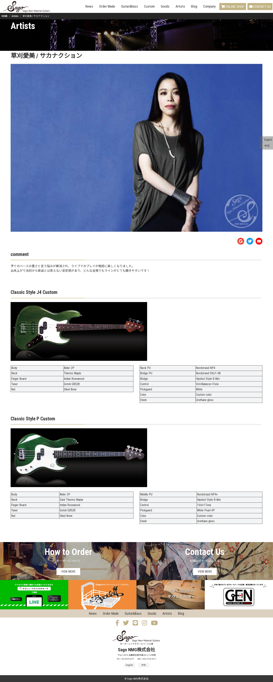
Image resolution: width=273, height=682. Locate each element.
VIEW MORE (68, 571)
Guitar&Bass (129, 6)
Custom (149, 6)
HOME (5, 16)
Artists (180, 6)
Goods (165, 6)
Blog (194, 6)
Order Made (107, 6)
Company (209, 6)
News (89, 6)
